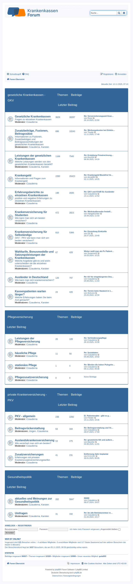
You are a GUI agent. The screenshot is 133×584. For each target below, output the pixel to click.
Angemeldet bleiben (110, 529)
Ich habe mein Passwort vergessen (84, 529)
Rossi (90, 118)
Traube (91, 132)
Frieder (91, 418)
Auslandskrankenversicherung (34, 440)
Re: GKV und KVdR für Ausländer (99, 192)
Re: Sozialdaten (91, 353)
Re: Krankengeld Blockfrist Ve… (98, 175)
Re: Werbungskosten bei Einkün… (99, 130)
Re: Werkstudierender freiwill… (98, 212)
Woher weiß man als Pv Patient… (99, 251)
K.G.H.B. (91, 456)
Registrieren (25, 526)
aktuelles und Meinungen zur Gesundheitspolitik (33, 500)
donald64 (91, 177)
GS (89, 233)
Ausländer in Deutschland (31, 277)
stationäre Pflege (26, 365)
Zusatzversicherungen (29, 454)
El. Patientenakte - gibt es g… (97, 416)
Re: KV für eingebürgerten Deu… (99, 277)
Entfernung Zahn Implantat (96, 454)
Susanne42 (92, 253)
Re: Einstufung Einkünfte (95, 231)
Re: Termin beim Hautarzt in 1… (98, 291)
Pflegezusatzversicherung (31, 377)
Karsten (45, 147)
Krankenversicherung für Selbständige (31, 233)
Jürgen (32, 431)
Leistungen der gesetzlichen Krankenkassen (33, 157)
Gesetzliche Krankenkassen (33, 116)
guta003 (102, 556)
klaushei (91, 442)
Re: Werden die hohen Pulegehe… (99, 365)
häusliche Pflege (25, 353)
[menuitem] (25, 74)
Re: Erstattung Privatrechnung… (99, 155)
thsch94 (91, 157)
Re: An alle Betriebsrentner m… (98, 513)
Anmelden (10, 526)
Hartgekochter (94, 214)
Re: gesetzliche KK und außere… (99, 440)
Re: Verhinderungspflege (95, 338)
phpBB (57, 570)
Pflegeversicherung (20, 317)
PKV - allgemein (25, 416)
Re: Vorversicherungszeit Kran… (99, 116)
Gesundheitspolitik (20, 477)
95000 (86, 498)
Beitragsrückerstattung (30, 428)
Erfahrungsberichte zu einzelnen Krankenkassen (31, 194)
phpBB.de (78, 573)
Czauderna (32, 122)
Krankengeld (23, 175)
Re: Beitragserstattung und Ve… (98, 428)
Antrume (91, 293)
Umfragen (21, 513)
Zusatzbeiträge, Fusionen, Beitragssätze (31, 132)
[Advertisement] (66, 45)
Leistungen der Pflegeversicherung (27, 340)
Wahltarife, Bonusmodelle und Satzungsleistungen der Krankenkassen (34, 254)
